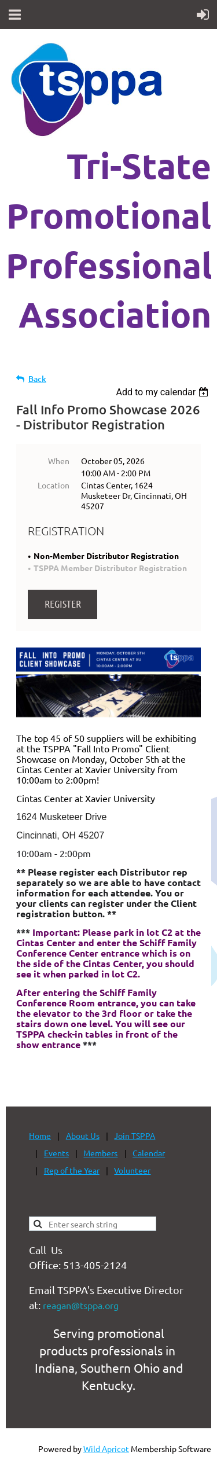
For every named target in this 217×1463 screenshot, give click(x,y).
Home (40, 1135)
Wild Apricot (106, 1448)
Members (100, 1153)
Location (53, 485)
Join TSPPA (134, 1135)
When (58, 460)
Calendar (149, 1153)
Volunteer (132, 1170)
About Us (83, 1135)
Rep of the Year (72, 1170)
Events (56, 1153)
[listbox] (163, 392)
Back (37, 378)
